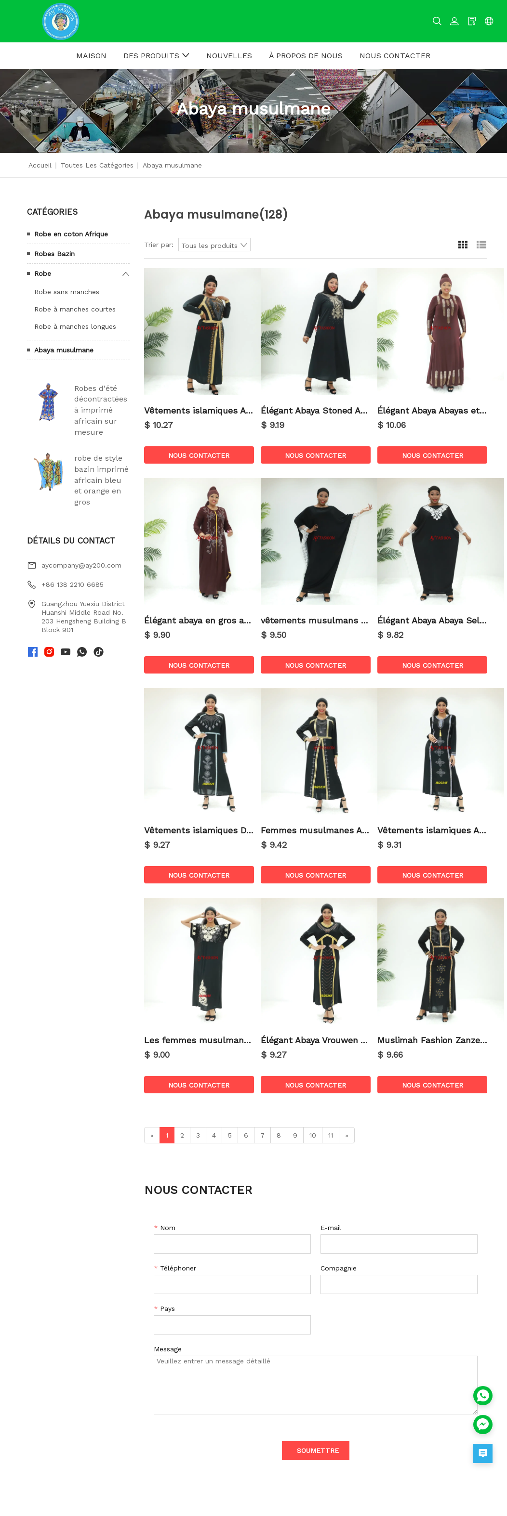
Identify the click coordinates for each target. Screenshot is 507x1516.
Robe (42, 273)
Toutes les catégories (97, 165)
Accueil (40, 165)
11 (330, 1135)
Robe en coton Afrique (71, 234)
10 (312, 1135)
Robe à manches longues (75, 326)
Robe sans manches (66, 292)
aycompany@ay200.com (81, 565)
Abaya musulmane (63, 350)
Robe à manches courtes (75, 309)
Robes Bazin (54, 254)
